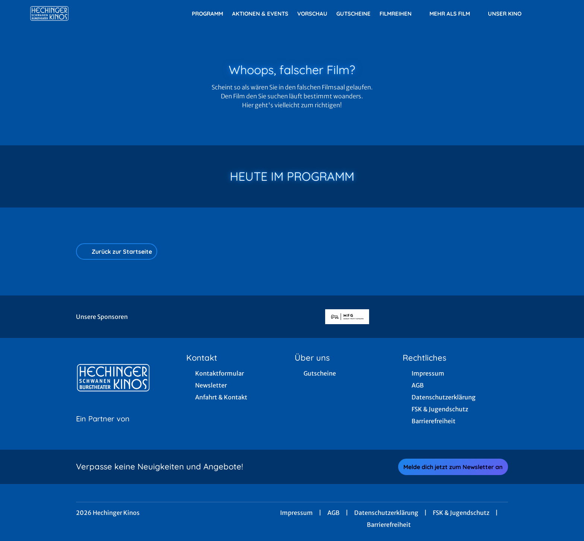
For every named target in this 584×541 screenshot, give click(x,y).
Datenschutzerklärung (386, 512)
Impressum (296, 512)
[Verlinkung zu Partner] (347, 316)
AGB (333, 512)
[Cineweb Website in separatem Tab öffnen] (103, 428)
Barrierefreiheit (389, 524)
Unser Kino (509, 14)
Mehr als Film (454, 14)
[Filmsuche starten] (546, 13)
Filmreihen (400, 14)
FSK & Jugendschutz (461, 512)
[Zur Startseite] (82, 13)
